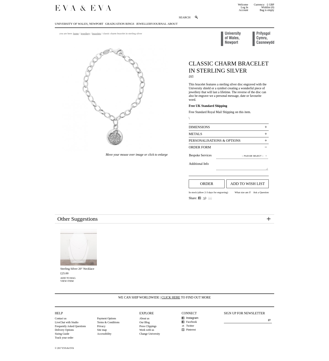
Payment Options (106, 318)
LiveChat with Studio (66, 322)
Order (206, 184)
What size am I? (243, 192)
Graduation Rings (119, 23)
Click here (171, 297)
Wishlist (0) (267, 7)
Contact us (60, 318)
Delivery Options (64, 329)
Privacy (101, 326)
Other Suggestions (77, 219)
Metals (195, 134)
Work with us (146, 329)
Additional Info (199, 164)
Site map (102, 329)
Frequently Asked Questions (70, 326)
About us (144, 318)
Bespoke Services (200, 155)
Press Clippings (148, 326)
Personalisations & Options (215, 140)
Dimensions (199, 127)
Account (243, 10)
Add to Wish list (247, 184)
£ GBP (270, 4)
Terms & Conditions (108, 322)
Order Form (200, 147)
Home (76, 33)
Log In (244, 7)
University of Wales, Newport (79, 23)
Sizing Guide (62, 333)
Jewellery (144, 23)
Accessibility (104, 333)
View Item (67, 281)
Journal (160, 23)
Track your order (64, 337)
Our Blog (144, 322)
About (172, 23)
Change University (149, 333)
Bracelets (96, 33)
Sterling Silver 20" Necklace (77, 268)
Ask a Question (261, 192)
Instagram (192, 318)
